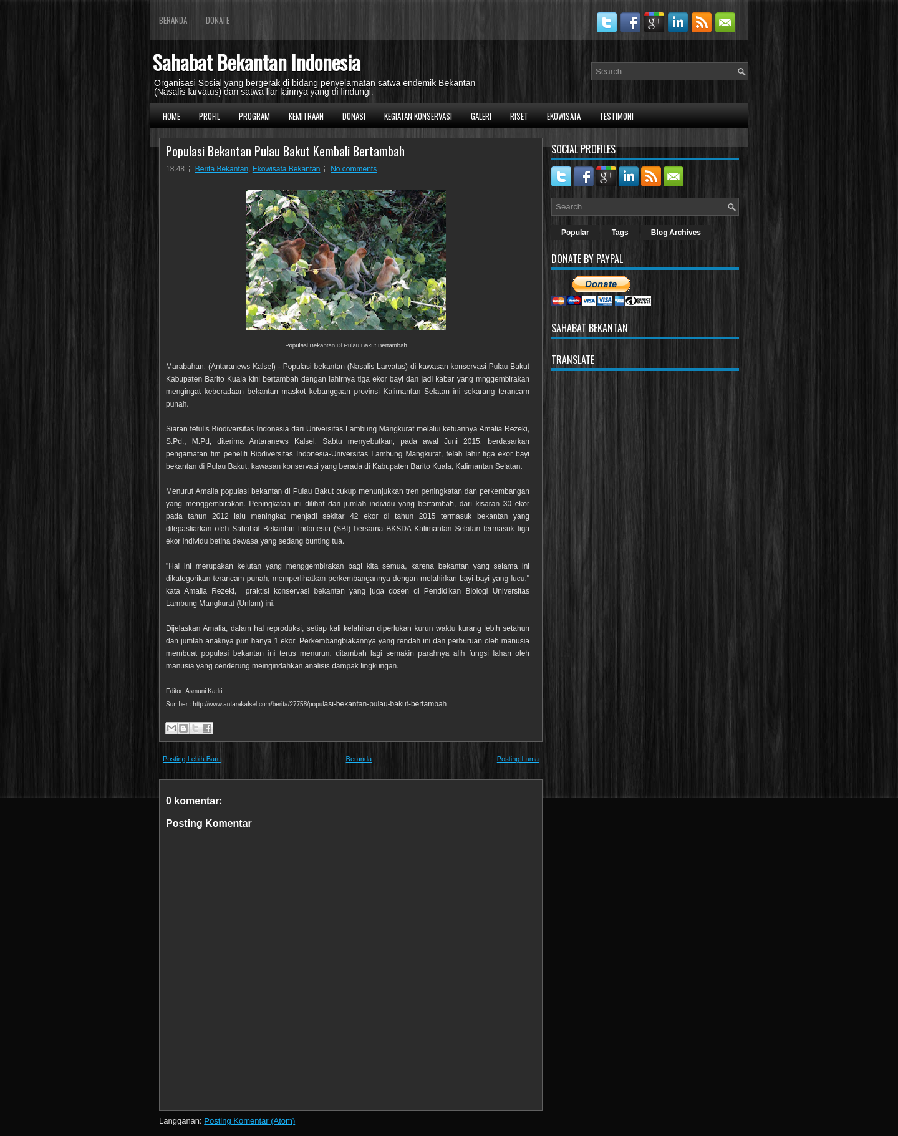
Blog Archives (676, 232)
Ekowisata (564, 116)
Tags (620, 232)
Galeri (481, 116)
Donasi (353, 116)
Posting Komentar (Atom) (249, 1120)
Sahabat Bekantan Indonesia (256, 62)
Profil (209, 116)
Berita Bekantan (221, 169)
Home (171, 116)
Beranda (173, 20)
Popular (575, 232)
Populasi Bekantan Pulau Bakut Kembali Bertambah (285, 151)
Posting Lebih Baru (192, 759)
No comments (354, 169)
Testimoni (616, 116)
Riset (519, 116)
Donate (217, 20)
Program (254, 116)
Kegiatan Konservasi (418, 116)
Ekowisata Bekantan (287, 169)
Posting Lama (518, 759)
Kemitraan (306, 116)
